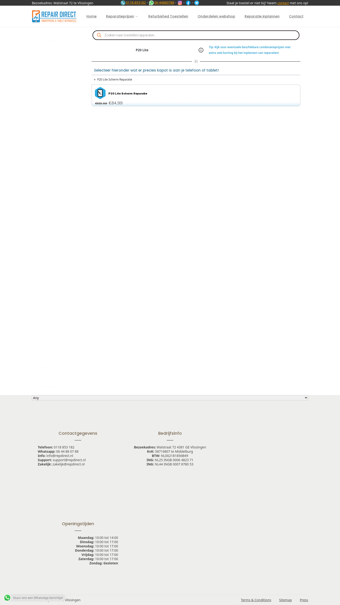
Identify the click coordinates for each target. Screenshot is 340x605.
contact (283, 3)
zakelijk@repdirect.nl (68, 464)
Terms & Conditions (256, 600)
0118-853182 (133, 2)
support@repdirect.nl (69, 460)
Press (304, 600)
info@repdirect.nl (59, 455)
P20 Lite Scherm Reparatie (114, 79)
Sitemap (285, 600)
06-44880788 (161, 2)
